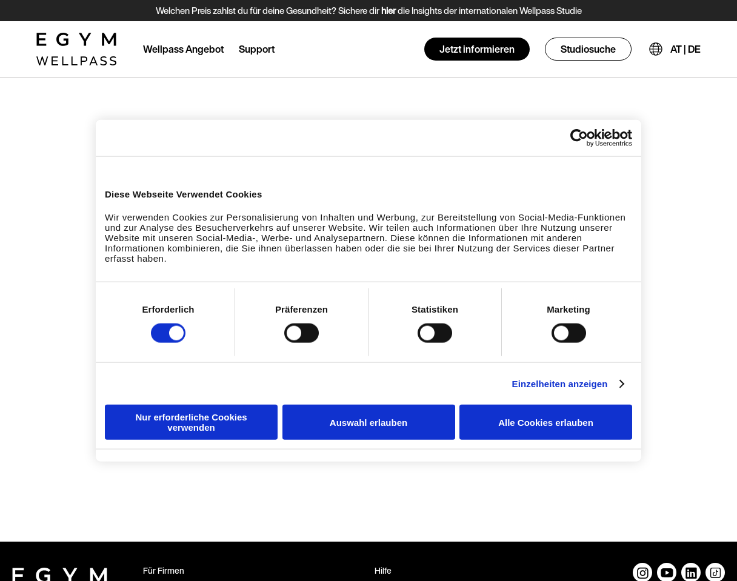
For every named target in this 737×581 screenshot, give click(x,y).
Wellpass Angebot (183, 49)
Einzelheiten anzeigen (560, 383)
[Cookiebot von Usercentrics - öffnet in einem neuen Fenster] (579, 137)
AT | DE (685, 49)
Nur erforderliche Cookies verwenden (191, 422)
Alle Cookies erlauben (545, 422)
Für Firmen (163, 570)
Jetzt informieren (477, 49)
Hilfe (383, 570)
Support (257, 49)
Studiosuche (588, 49)
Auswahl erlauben (368, 422)
